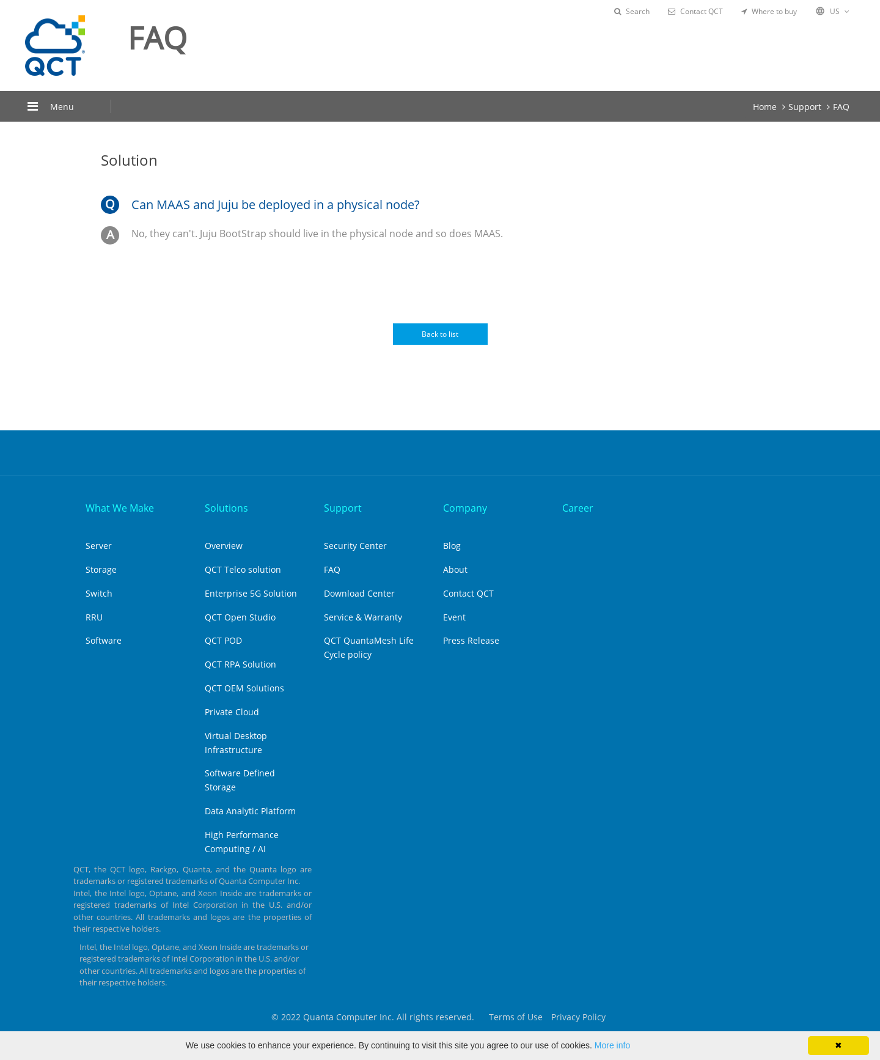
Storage (101, 569)
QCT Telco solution (243, 569)
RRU (94, 617)
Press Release (471, 640)
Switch (99, 593)
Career (577, 508)
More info (612, 1045)
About (455, 569)
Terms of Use (516, 1017)
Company (465, 508)
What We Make (120, 508)
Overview (224, 545)
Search (632, 11)
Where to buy (769, 11)
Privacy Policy (578, 1017)
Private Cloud (232, 712)
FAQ (841, 106)
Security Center (355, 545)
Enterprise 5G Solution (251, 593)
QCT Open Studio (240, 617)
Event (454, 617)
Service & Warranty (363, 617)
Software (104, 640)
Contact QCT (695, 11)
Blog (452, 545)
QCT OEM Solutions (244, 688)
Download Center (359, 593)
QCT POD (223, 640)
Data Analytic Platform (250, 811)
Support (804, 106)
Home (765, 106)
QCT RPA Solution (240, 664)
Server (99, 545)
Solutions (226, 508)
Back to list (440, 334)
